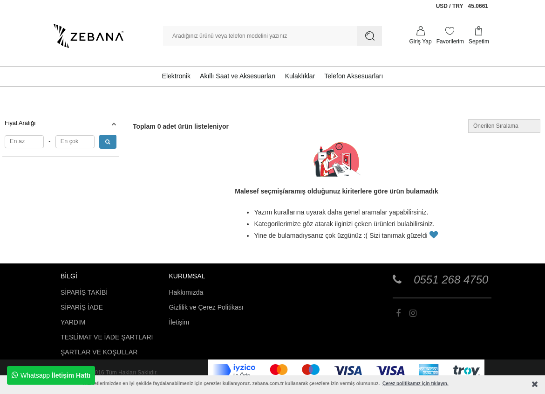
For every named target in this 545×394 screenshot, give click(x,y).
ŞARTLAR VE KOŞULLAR (99, 352)
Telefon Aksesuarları (353, 76)
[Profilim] (420, 36)
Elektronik (176, 76)
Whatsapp (51, 375)
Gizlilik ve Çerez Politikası (206, 307)
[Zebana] (88, 36)
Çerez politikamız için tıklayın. (415, 383)
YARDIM (73, 322)
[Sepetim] (479, 36)
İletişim (179, 322)
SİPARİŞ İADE (82, 307)
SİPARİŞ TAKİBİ (84, 292)
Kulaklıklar (300, 76)
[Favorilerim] (450, 36)
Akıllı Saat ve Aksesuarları (238, 76)
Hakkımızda (186, 292)
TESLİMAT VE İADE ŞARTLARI (107, 337)
